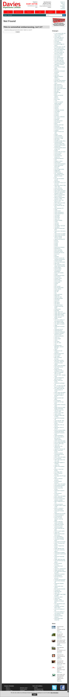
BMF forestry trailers (58, 87)
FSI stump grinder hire (59, 128)
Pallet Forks (56, 263)
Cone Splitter (57, 111)
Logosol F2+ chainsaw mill (59, 568)
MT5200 (56, 244)
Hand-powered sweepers (59, 485)
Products (56, 283)
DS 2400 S (56, 114)
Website (36, 687)
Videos (63, 7)
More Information (54, 692)
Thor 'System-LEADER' (59, 322)
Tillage (55, 325)
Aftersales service (23, 687)
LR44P (55, 209)
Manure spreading (58, 249)
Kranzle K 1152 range (58, 412)
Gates (55, 159)
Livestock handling (58, 220)
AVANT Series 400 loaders (59, 392)
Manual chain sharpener (59, 247)
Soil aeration (57, 299)
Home (8, 12)
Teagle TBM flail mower (59, 548)
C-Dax (55, 100)
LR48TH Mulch (57, 210)
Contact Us (56, 112)
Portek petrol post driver (59, 275)
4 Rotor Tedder (57, 36)
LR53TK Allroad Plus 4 (59, 213)
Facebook (63, 8)
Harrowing (56, 167)
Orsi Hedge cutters (58, 471)
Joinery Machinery (58, 188)
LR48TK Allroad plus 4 (59, 212)
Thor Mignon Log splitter (59, 323)
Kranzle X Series (57, 204)
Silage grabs (57, 295)
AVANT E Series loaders (59, 531)
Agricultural (56, 75)
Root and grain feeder (58, 287)
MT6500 (56, 245)
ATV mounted (57, 56)
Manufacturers (18, 12)
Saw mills (56, 291)
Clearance (50, 12)
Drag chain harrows (58, 120)
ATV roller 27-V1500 (58, 58)
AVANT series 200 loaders (59, 365)
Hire (61, 12)
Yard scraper (57, 356)
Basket (55, 93)
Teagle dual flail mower (59, 570)
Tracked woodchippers (59, 514)
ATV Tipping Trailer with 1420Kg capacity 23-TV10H (59, 390)
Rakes (55, 284)
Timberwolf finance (58, 330)
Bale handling (57, 89)
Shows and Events (58, 294)
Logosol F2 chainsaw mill (59, 449)
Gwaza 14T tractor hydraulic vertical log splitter (58, 519)
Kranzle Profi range (58, 486)
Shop (55, 293)
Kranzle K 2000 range (58, 443)
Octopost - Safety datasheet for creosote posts (59, 601)
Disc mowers (57, 118)
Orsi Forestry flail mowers (59, 262)
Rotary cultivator (57, 288)
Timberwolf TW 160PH (59, 524)
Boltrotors (56, 97)
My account (56, 254)
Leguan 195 (56, 465)
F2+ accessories (57, 458)
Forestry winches (58, 153)
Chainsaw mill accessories (59, 579)
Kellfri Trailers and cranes (59, 202)
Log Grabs (56, 224)
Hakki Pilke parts (57, 591)
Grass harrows (57, 162)
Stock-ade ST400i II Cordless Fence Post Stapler (58, 306)
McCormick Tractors (58, 251)
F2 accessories (57, 400)
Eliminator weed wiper (59, 124)
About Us (56, 69)
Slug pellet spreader (58, 298)
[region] (59, 22)
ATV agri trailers (57, 42)
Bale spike (56, 91)
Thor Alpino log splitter (59, 537)
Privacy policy (57, 282)
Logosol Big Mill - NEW (59, 420)
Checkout (56, 107)
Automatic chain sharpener (60, 80)
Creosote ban (57, 590)
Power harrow (57, 279)
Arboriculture (57, 79)
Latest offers (57, 216)
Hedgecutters (57, 170)
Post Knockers (57, 276)
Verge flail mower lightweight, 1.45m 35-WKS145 (59, 347)
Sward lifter (56, 310)
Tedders (56, 318)
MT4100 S (56, 241)
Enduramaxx (57, 126)
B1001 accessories (58, 497)
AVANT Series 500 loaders (59, 440)
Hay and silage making (59, 169)
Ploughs (56, 274)
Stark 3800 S (57, 303)
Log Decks (56, 223)
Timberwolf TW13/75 (58, 329)
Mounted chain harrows (59, 252)
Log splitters (56, 227)
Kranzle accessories (58, 504)
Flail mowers (57, 139)
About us (63, 3)
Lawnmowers (57, 217)
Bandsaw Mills (57, 92)
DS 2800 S (56, 115)
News (63, 4)
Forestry (56, 150)
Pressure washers (58, 280)
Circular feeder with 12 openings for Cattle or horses (59, 395)
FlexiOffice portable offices (59, 141)
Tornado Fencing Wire (59, 336)
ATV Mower (56, 41)
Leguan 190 (56, 445)
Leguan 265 (56, 592)
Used (40, 12)
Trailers (55, 340)
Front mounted (57, 154)
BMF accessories (58, 84)
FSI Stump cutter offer (59, 127)
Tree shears (56, 341)
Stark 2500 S (57, 302)
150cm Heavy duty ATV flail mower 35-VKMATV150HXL (59, 438)
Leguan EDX (57, 598)
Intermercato (57, 181)
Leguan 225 (56, 532)
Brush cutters (57, 99)
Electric (55, 123)
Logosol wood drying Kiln (59, 239)
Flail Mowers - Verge (58, 138)
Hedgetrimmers (57, 171)
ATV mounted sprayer (58, 57)
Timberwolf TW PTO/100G (59, 513)
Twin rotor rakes (57, 342)
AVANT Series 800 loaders (59, 496)
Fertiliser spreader (58, 135)
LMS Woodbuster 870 (58, 208)
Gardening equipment (58, 158)
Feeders (56, 134)
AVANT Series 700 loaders (59, 484)
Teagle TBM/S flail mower (59, 559)
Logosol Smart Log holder (59, 235)
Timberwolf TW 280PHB (59, 574)
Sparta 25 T (56, 301)
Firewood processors (58, 136)
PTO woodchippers (58, 536)
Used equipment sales (39, 690)
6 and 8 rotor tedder (58, 40)
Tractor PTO (56, 337)
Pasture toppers (57, 267)
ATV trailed (56, 65)
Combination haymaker (59, 110)
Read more (59, 632)
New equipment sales (38, 689)
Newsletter (56, 256)
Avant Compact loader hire (60, 442)
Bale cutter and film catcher (60, 88)
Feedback (56, 130)
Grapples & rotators (58, 161)
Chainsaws (56, 106)
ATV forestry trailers (58, 54)
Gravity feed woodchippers (60, 163)
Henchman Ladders (58, 597)
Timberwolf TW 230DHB (59, 552)
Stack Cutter (57, 455)
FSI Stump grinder (58, 516)
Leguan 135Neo (57, 414)
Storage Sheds (57, 309)
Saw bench (56, 290)
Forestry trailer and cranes (59, 151)
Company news (9, 690)
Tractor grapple (57, 338)
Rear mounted (57, 286)
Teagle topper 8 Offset (59, 314)
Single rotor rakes (58, 297)
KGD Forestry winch (58, 189)
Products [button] (29, 12)
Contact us (62, 2)
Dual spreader (57, 122)
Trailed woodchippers (58, 435)
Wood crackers (57, 354)
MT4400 (56, 243)
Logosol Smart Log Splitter (59, 233)
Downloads (62, 6)
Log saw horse (57, 614)
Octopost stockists (58, 260)
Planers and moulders (59, 272)
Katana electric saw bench (59, 190)
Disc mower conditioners (59, 116)
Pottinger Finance (58, 278)
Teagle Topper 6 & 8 (58, 311)
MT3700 (56, 240)
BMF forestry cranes (58, 85)
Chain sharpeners (58, 575)
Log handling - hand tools (59, 225)
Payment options (57, 268)
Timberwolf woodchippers (59, 332)
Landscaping (57, 214)
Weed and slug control (59, 353)
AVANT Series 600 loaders (59, 457)
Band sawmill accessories (59, 588)
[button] (59, 22)
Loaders (56, 221)
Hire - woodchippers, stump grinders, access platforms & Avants (59, 174)
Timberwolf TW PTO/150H (59, 541)
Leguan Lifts (56, 219)
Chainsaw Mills (57, 104)
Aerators (56, 73)
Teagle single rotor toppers (59, 313)
